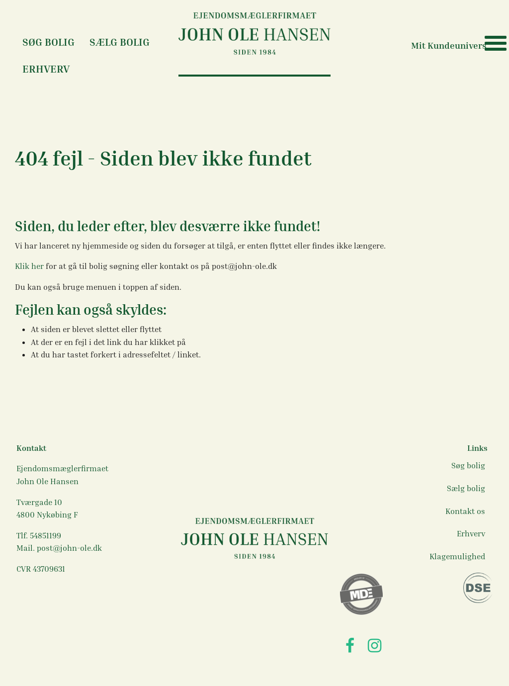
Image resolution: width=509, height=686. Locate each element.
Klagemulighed (457, 556)
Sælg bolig (119, 42)
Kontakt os (465, 511)
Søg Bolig (48, 42)
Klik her (30, 266)
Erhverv (46, 69)
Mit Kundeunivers (449, 45)
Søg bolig (468, 465)
